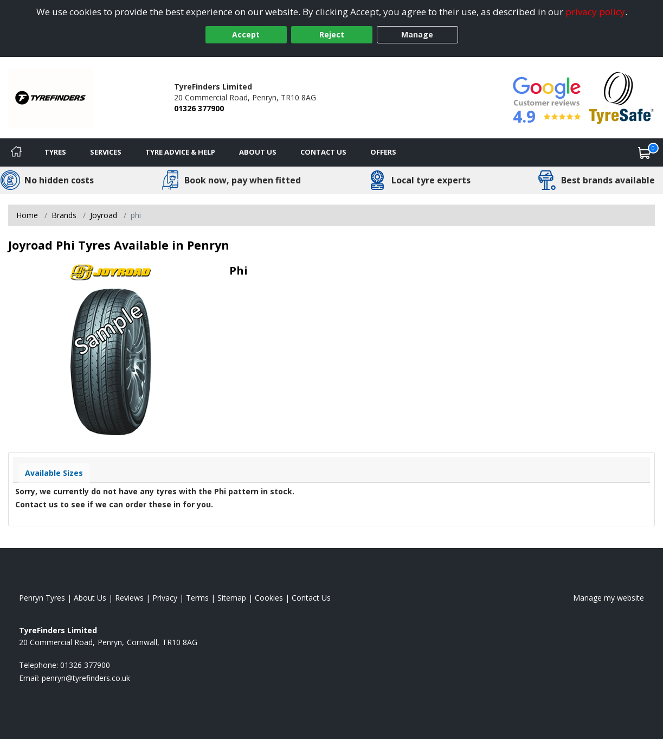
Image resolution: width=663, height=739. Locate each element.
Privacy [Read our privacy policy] (164, 598)
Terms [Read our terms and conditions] (197, 598)
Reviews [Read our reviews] (129, 598)
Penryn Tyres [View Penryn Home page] (42, 598)
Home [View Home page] (27, 215)
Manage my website (608, 598)
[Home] (16, 152)
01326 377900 (199, 108)
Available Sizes (54, 473)
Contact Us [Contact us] (323, 152)
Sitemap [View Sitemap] (231, 598)
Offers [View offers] (383, 152)
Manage (417, 34)
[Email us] (86, 678)
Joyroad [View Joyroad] (103, 215)
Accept (246, 34)
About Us (257, 152)
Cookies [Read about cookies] (269, 598)
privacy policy (595, 11)
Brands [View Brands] (64, 215)
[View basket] (644, 152)
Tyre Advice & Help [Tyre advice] (180, 152)
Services (105, 152)
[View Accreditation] (621, 97)
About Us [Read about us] (90, 598)
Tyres (55, 152)
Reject (331, 34)
